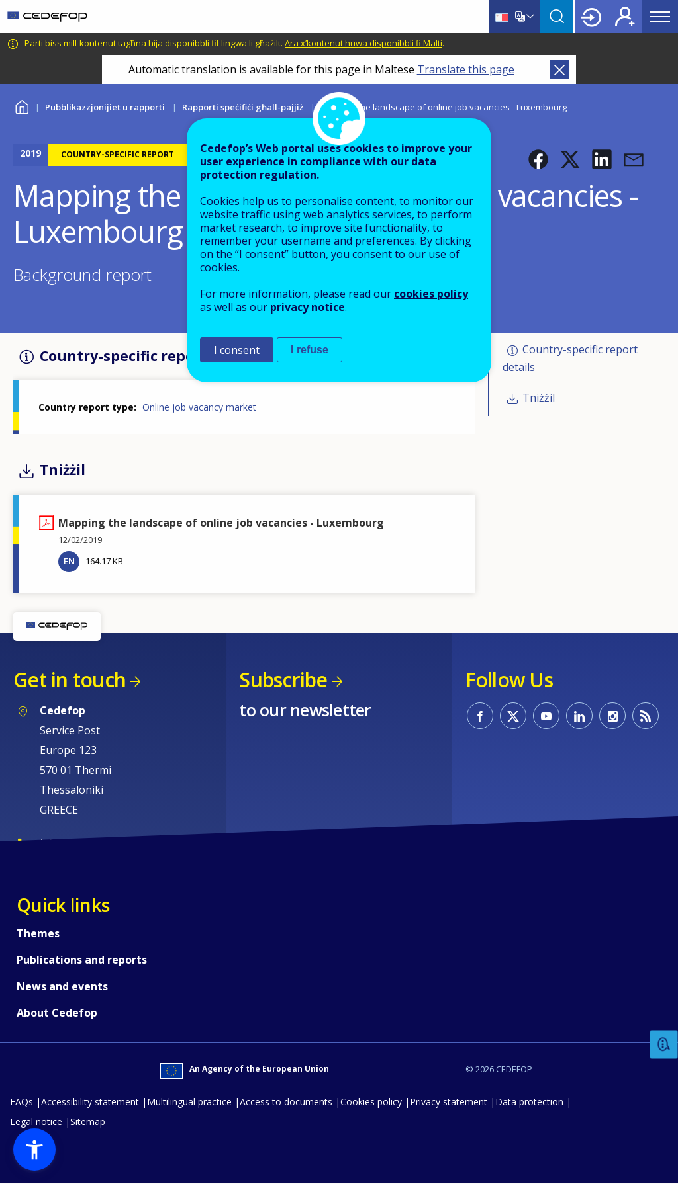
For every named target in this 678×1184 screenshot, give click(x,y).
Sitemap (87, 1121)
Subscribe (283, 679)
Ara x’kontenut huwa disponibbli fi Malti (363, 43)
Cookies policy (371, 1101)
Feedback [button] (664, 1045)
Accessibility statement (90, 1101)
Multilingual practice (189, 1101)
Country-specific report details (570, 358)
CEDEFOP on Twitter (513, 715)
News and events (62, 986)
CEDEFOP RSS (645, 715)
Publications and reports (82, 959)
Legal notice (36, 1121)
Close (559, 69)
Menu (660, 16)
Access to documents (286, 1101)
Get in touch (69, 679)
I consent (237, 350)
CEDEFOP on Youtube (546, 715)
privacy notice (307, 307)
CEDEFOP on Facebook (480, 715)
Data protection (529, 1101)
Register (625, 16)
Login (591, 16)
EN (69, 561)
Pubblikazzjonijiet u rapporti (105, 107)
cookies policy (431, 293)
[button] (538, 159)
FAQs (21, 1101)
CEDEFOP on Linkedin (579, 715)
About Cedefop (57, 1012)
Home (21, 105)
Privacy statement (448, 1101)
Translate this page (465, 69)
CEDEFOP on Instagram (612, 715)
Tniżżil (538, 397)
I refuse (309, 349)
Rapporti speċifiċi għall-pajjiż (242, 107)
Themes (38, 933)
